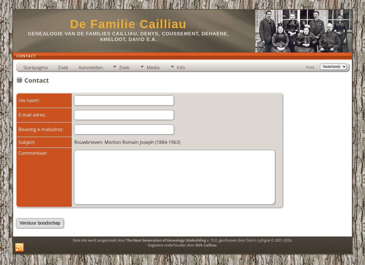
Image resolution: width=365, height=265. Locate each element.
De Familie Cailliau (128, 24)
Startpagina (35, 67)
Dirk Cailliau (206, 245)
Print (310, 67)
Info (181, 67)
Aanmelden (90, 67)
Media (153, 67)
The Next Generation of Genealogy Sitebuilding (166, 240)
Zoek (63, 67)
